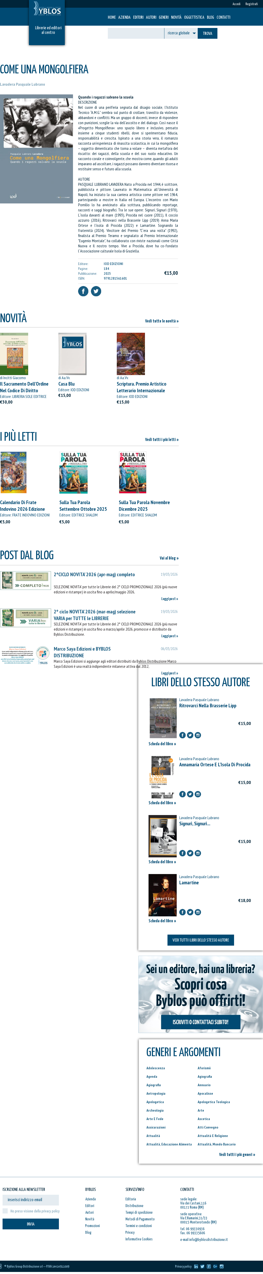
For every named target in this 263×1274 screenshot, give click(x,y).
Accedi (236, 4)
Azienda (124, 17)
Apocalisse (205, 1093)
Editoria (130, 1199)
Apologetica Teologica (214, 1102)
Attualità (153, 1135)
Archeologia (155, 1110)
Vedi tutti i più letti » (162, 440)
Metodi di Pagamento (140, 1219)
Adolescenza (155, 1068)
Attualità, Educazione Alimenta (169, 1144)
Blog (210, 17)
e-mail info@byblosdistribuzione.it (204, 1240)
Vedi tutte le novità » (162, 321)
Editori (138, 17)
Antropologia (155, 1093)
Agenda (151, 1076)
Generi (164, 17)
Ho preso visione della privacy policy (35, 1211)
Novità (176, 17)
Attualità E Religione (213, 1135)
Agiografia (205, 1076)
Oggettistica (194, 17)
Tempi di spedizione (139, 1212)
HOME (112, 17)
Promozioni (92, 1226)
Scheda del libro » (162, 744)
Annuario (204, 1085)
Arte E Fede (154, 1118)
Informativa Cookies (139, 1239)
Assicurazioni (155, 1127)
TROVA (207, 34)
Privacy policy (183, 1266)
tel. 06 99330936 (192, 1229)
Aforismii (204, 1068)
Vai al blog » (169, 558)
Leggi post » (169, 599)
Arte (201, 1110)
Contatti (223, 17)
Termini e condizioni (138, 1226)
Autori (151, 17)
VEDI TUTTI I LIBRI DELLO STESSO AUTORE (201, 940)
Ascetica (204, 1118)
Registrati (252, 4)
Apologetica (155, 1102)
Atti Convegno (208, 1127)
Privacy (130, 1232)
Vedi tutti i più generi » (237, 1155)
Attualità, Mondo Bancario (217, 1144)
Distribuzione (134, 1206)
